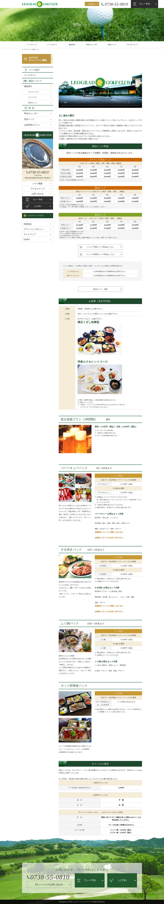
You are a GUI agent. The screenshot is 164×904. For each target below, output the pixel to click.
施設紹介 (72, 44)
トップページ (32, 44)
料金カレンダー (92, 44)
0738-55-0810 (100, 4)
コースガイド (52, 44)
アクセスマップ (132, 44)
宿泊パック (112, 44)
